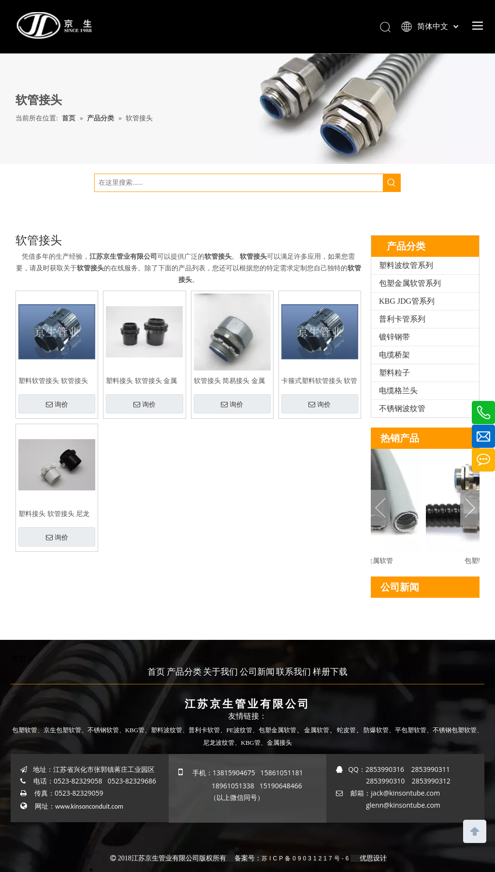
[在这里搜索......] (238, 183)
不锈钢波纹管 (402, 408)
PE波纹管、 (242, 730)
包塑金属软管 (277, 730)
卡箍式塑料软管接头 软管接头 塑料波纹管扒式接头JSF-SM (319, 380)
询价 (57, 405)
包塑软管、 (28, 730)
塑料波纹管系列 (406, 265)
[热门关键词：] (391, 183)
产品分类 (184, 672)
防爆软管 (376, 730)
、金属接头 (276, 742)
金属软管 (316, 730)
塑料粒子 (394, 373)
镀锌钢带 (394, 337)
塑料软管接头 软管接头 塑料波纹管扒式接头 (53, 380)
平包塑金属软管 (371, 560)
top (474, 830)
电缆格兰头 (398, 390)
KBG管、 (138, 730)
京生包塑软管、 (65, 730)
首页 (156, 672)
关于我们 (220, 672)
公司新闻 (257, 672)
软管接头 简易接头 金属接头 (229, 380)
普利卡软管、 (207, 730)
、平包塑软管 (407, 730)
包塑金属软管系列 (410, 283)
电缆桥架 (394, 355)
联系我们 (293, 672)
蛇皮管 (346, 730)
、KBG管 (247, 742)
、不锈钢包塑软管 (451, 730)
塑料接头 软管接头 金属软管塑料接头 (141, 380)
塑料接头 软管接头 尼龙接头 (53, 513)
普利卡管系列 (402, 319)
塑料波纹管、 (170, 730)
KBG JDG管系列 (407, 301)
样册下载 (330, 672)
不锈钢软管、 (106, 730)
